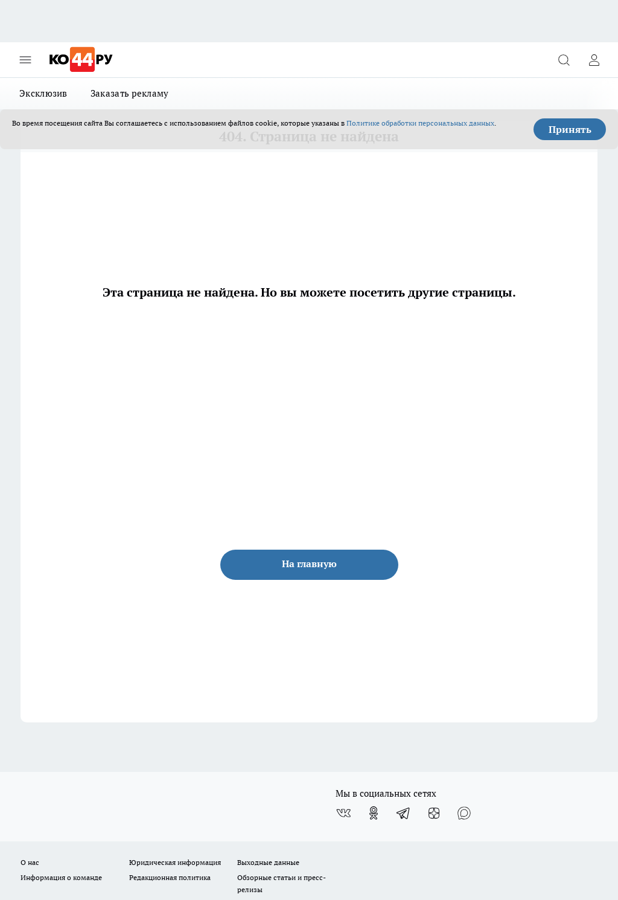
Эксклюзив (43, 93)
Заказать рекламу (130, 93)
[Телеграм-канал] (404, 813)
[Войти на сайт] (594, 60)
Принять (570, 129)
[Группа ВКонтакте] (343, 813)
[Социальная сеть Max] (464, 813)
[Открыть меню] (25, 60)
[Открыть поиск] (564, 60)
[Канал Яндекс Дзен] (434, 813)
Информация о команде (61, 877)
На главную (309, 564)
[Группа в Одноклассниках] (373, 813)
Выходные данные (268, 862)
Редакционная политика (170, 877)
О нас (30, 862)
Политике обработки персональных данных (420, 122)
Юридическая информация (175, 862)
